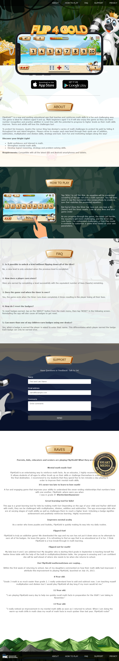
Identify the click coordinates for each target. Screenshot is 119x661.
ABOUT (55, 656)
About (55, 3)
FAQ (86, 3)
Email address (34, 388)
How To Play (71, 3)
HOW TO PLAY (71, 656)
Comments (32, 399)
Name (30, 377)
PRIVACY (113, 3)
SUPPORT (98, 3)
